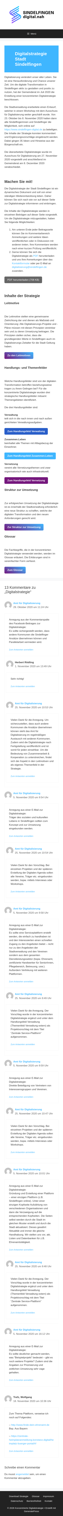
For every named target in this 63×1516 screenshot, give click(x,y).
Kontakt (48, 1501)
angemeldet (22, 1474)
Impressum (48, 1496)
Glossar (36, 1496)
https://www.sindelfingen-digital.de (23, 129)
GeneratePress (31, 1511)
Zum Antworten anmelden (21, 649)
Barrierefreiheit (34, 1501)
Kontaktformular (21, 263)
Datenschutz (17, 1501)
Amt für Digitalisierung (26, 603)
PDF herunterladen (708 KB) (23, 279)
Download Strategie (18, 1496)
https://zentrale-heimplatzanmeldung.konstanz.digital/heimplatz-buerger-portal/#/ (31, 1440)
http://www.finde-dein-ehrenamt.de (30, 1425)
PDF (35, 256)
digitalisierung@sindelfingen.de (29, 267)
